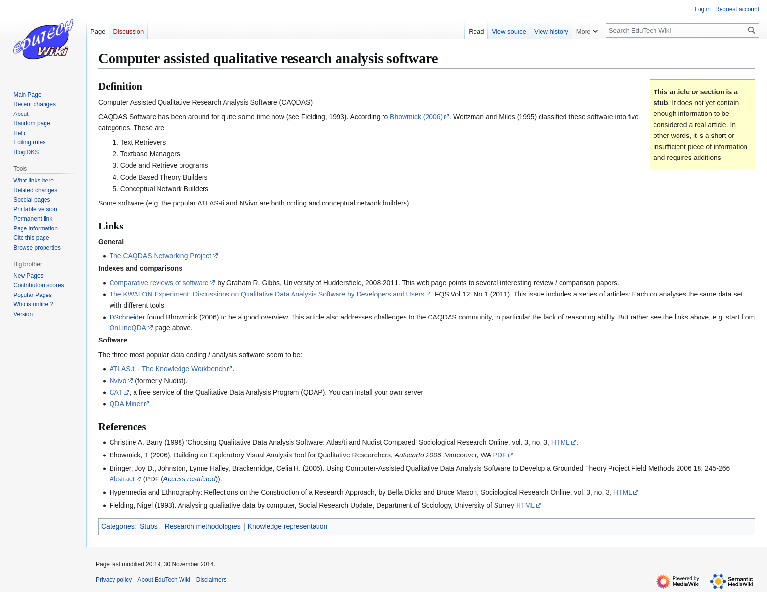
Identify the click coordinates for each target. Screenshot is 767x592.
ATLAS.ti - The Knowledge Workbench (167, 369)
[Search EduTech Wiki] (682, 30)
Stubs (149, 526)
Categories (118, 526)
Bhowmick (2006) (416, 117)
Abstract (121, 479)
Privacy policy (114, 579)
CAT (115, 392)
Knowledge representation (288, 526)
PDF (500, 455)
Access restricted (189, 479)
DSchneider (127, 317)
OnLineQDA (127, 328)
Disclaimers (211, 579)
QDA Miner (125, 404)
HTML (560, 442)
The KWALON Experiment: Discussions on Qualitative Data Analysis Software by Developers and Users (266, 294)
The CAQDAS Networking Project (160, 256)
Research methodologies (203, 526)
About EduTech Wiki (163, 579)
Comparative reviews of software (158, 283)
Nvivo (117, 381)
